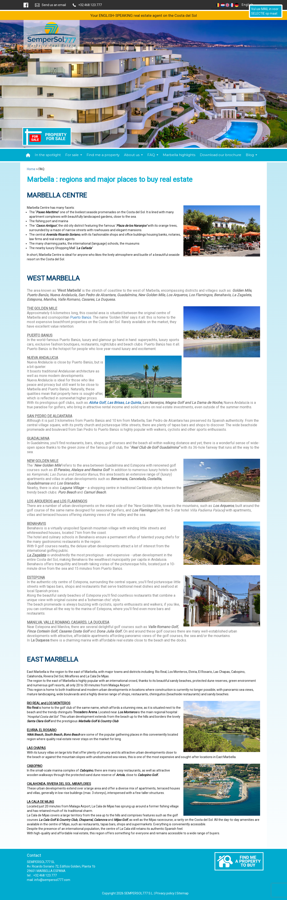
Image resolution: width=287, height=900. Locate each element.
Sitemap (182, 893)
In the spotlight (48, 155)
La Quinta (133, 402)
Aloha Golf (97, 402)
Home (31, 169)
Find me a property (103, 155)
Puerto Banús (80, 317)
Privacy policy (164, 893)
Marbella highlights (179, 155)
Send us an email (54, 5)
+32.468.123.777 (90, 5)
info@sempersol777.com (52, 880)
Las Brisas (115, 402)
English (236, 5)
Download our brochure (220, 155)
